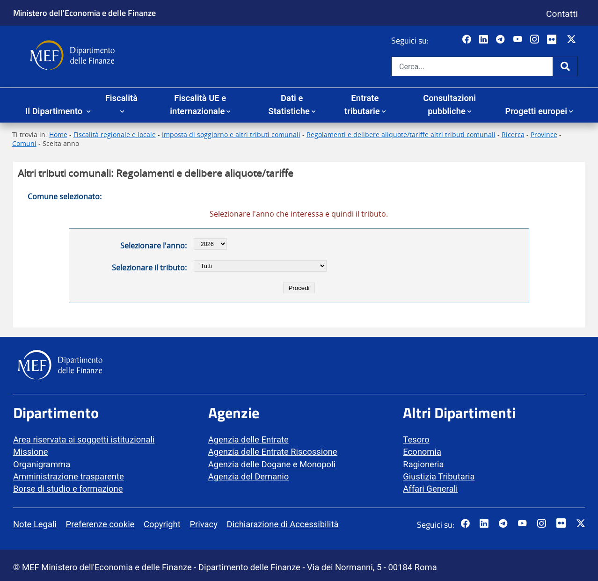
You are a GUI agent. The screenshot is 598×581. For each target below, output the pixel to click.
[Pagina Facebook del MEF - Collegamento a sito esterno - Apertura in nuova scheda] (467, 39)
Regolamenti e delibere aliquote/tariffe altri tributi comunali (401, 134)
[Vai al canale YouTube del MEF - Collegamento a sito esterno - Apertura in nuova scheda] (518, 39)
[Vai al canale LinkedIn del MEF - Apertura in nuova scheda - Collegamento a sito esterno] (484, 39)
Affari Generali (430, 489)
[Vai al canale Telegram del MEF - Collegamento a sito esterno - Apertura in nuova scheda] (501, 39)
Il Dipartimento (55, 111)
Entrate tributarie (362, 104)
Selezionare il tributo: (149, 267)
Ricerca (513, 134)
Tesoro (416, 439)
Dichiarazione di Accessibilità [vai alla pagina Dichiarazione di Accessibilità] (283, 524)
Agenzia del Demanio (248, 476)
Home (58, 134)
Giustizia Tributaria (438, 476)
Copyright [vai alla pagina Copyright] (162, 524)
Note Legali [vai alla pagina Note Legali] (35, 524)
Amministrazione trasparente (68, 476)
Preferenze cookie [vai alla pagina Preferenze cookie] (100, 524)
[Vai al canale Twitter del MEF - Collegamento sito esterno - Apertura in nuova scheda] (572, 39)
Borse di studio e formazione (68, 489)
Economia (422, 452)
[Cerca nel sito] (472, 66)
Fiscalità (121, 98)
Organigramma (41, 464)
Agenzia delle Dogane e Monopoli (271, 464)
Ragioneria (423, 464)
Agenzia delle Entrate (248, 439)
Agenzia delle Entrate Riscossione (272, 452)
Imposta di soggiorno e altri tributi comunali (231, 134)
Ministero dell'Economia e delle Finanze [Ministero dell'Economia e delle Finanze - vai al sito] (84, 12)
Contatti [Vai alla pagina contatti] (562, 13)
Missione (30, 452)
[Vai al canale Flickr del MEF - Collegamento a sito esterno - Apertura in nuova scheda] (554, 39)
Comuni (24, 143)
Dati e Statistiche (288, 104)
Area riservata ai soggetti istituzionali (83, 439)
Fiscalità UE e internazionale (198, 104)
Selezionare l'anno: (153, 245)
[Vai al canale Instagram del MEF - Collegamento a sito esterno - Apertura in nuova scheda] (535, 39)
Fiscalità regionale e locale (114, 134)
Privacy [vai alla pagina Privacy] (203, 524)
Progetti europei (536, 111)
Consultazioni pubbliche (449, 104)
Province (544, 134)
